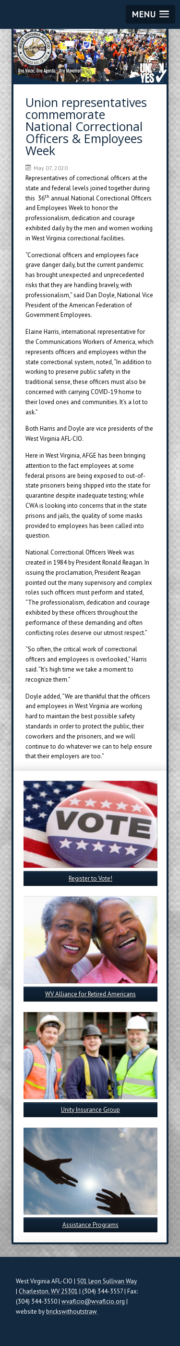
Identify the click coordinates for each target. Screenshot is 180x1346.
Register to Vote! (90, 878)
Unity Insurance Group (90, 1110)
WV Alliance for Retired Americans (90, 994)
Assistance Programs (90, 1225)
